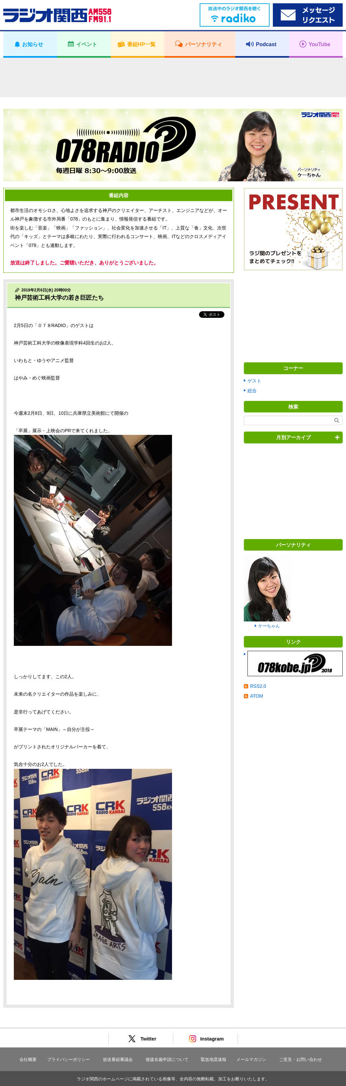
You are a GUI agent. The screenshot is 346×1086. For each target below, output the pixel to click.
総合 (252, 390)
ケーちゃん (269, 625)
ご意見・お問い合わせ (300, 1059)
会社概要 (28, 1059)
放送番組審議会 (118, 1059)
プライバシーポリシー (68, 1059)
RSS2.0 (258, 686)
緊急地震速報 (213, 1059)
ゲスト (254, 380)
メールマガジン (251, 1059)
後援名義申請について (167, 1059)
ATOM (256, 696)
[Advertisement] (173, 77)
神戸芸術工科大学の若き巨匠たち (59, 297)
